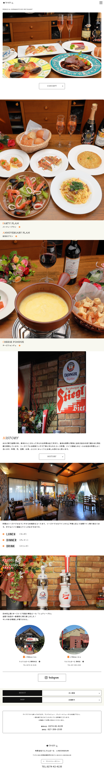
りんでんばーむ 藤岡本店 (28, 661)
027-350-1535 (55, 729)
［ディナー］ (16, 540)
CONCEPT (55, 86)
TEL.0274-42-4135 (29, 665)
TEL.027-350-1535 (74, 665)
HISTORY (55, 456)
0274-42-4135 (55, 726)
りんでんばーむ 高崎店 (72, 661)
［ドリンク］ (16, 546)
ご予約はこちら (30, 657)
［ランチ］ (15, 534)
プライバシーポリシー (52, 761)
